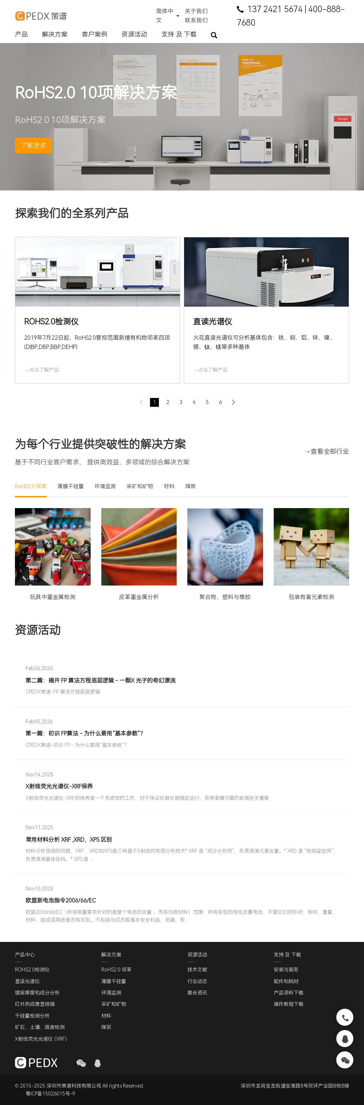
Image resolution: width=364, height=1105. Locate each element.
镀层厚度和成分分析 (37, 993)
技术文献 (197, 969)
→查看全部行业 (326, 451)
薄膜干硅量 (70, 486)
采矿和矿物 (140, 486)
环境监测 (105, 486)
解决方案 (55, 34)
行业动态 (197, 981)
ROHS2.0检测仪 (32, 969)
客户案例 (94, 34)
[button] (214, 402)
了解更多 (33, 145)
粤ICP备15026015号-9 (50, 1094)
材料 (169, 486)
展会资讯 (197, 993)
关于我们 (196, 11)
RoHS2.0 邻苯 (31, 486)
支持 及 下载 (179, 34)
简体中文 (164, 16)
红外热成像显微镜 (35, 1004)
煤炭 (190, 486)
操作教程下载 (289, 1004)
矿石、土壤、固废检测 (40, 1027)
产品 (21, 34)
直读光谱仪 (27, 981)
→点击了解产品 (41, 370)
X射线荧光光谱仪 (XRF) (41, 1039)
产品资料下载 (289, 993)
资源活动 (134, 34)
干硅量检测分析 (32, 1016)
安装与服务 (286, 969)
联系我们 (196, 20)
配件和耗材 (286, 981)
